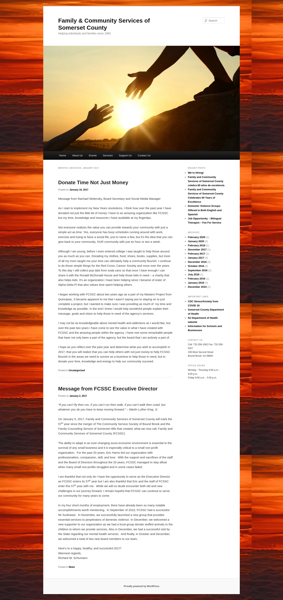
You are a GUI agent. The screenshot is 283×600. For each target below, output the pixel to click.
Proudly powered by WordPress (141, 586)
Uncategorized (77, 370)
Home (62, 155)
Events (93, 155)
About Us (77, 155)
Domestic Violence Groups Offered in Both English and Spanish (205, 210)
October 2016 (196, 266)
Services (108, 155)
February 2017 (196, 253)
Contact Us (144, 155)
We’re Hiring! (196, 172)
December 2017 (197, 249)
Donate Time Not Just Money (93, 182)
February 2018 (196, 245)
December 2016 (197, 261)
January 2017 (196, 257)
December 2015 (197, 286)
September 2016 (198, 270)
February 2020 (196, 237)
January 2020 (196, 241)
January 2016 (196, 282)
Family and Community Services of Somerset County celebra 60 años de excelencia (206, 181)
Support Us (125, 155)
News (72, 567)
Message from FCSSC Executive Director (108, 389)
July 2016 (193, 274)
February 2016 (196, 278)
